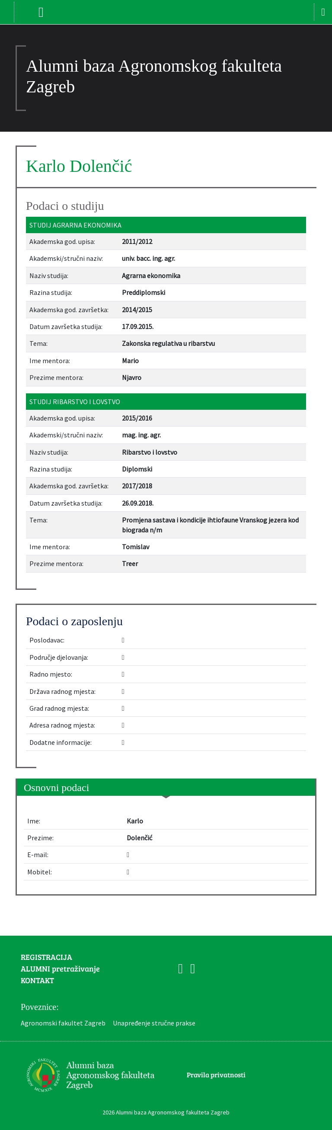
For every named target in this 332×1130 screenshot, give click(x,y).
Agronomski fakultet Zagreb (63, 1023)
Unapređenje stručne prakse (154, 1023)
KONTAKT (37, 980)
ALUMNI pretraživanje (60, 968)
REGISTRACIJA (46, 957)
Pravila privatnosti (216, 1074)
